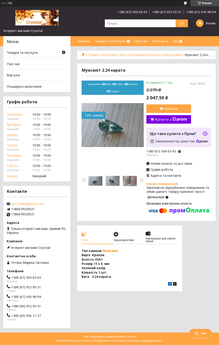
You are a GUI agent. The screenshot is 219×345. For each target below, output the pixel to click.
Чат (200, 333)
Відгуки (13, 75)
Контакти (160, 41)
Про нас (141, 41)
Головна (83, 41)
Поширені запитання (24, 86)
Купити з (171, 119)
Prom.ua (131, 337)
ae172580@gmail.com (27, 204)
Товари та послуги (110, 41)
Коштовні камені (132, 55)
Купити (171, 108)
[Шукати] (182, 23)
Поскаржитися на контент (108, 341)
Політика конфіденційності (145, 341)
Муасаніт (110, 251)
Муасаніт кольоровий (164, 55)
